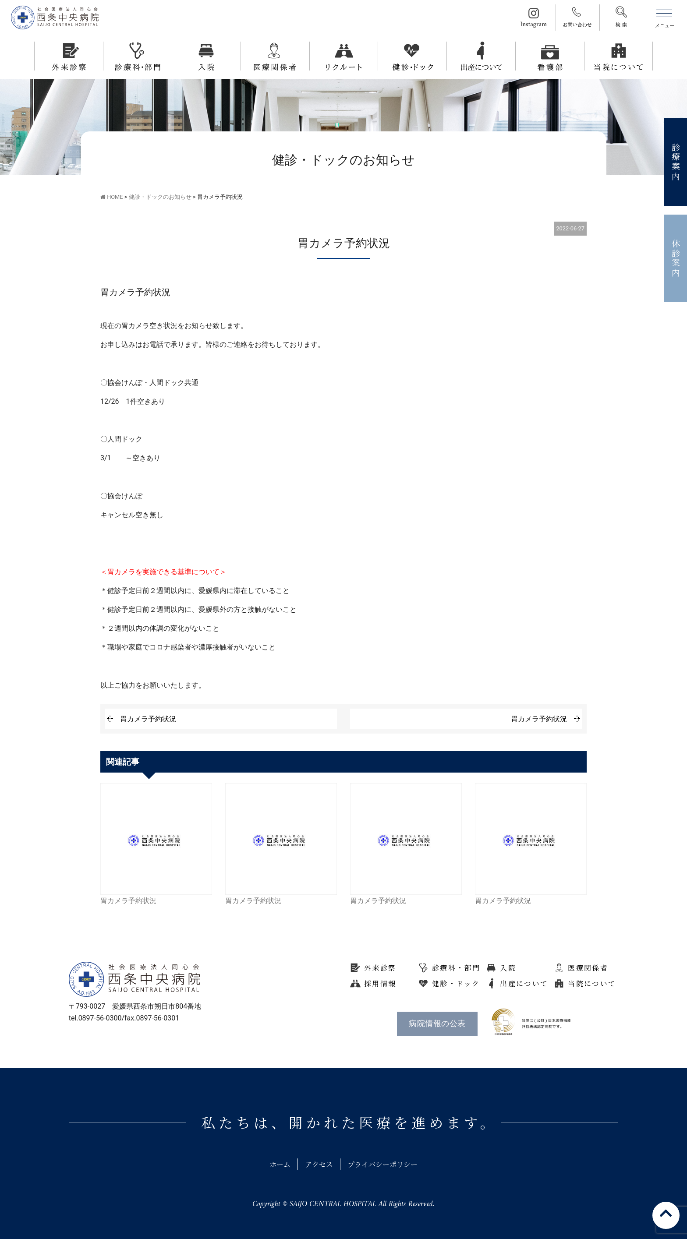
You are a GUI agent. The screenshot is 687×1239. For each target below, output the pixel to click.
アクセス (319, 1164)
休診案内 (676, 258)
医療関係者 (588, 968)
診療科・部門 (456, 968)
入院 (508, 968)
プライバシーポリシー (382, 1164)
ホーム (279, 1164)
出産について (524, 983)
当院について (592, 983)
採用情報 (380, 983)
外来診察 (380, 968)
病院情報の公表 (437, 1023)
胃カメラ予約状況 (148, 719)
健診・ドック (456, 983)
